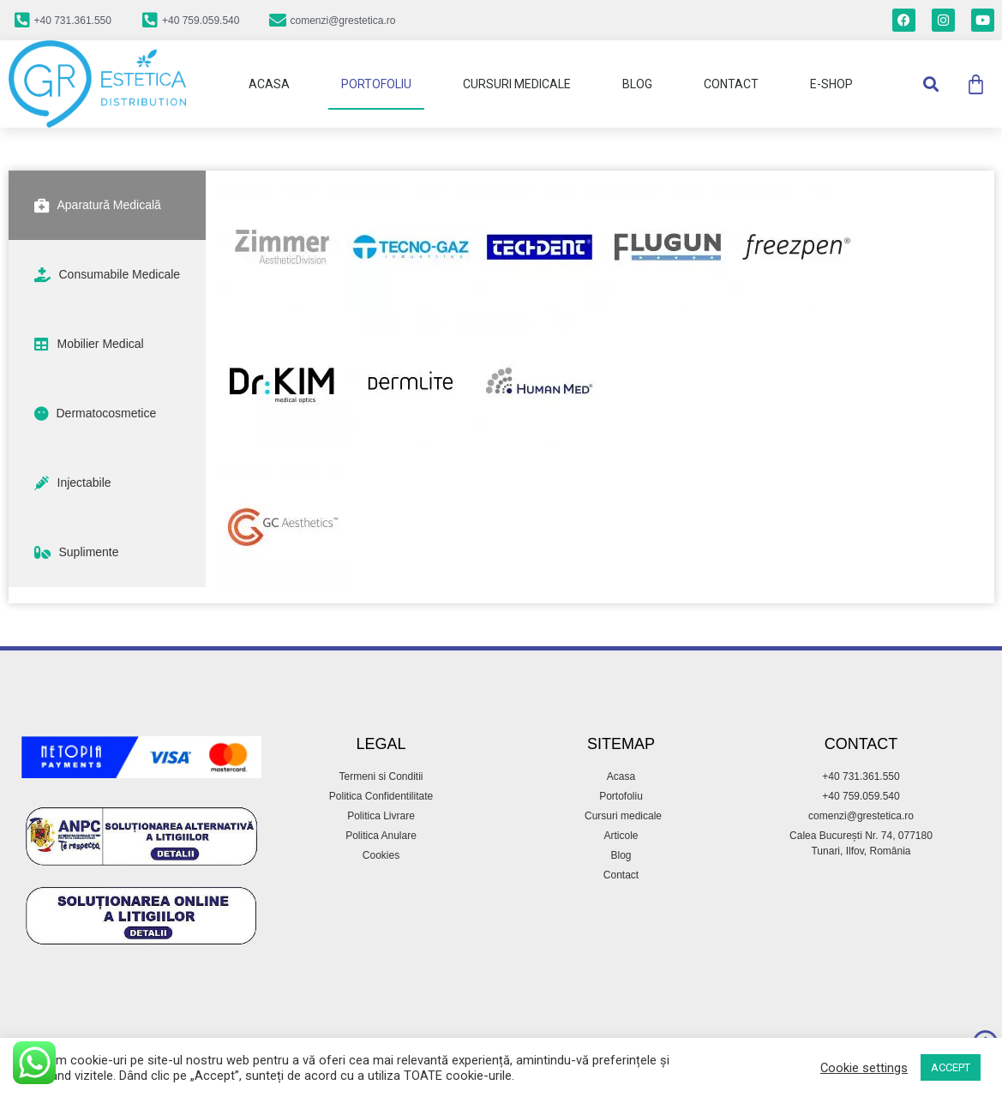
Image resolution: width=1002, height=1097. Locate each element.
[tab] (108, 205)
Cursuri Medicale (517, 84)
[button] (930, 84)
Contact (731, 84)
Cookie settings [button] (864, 1068)
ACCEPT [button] (950, 1067)
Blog (637, 84)
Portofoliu (376, 84)
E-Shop (831, 84)
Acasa (269, 84)
